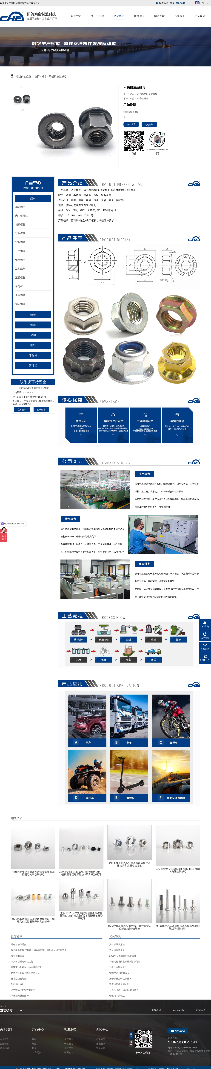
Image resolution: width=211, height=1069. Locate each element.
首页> (37, 76)
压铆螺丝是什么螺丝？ (120, 978)
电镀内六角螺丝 (117, 995)
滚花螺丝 (20, 277)
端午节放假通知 (18, 944)
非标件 (33, 355)
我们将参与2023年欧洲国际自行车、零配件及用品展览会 (39, 950)
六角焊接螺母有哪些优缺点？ (25, 973)
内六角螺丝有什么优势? (22, 961)
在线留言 (41, 409)
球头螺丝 (20, 233)
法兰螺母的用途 (117, 944)
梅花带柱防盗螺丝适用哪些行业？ (27, 967)
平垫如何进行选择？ (21, 995)
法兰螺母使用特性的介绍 (23, 990)
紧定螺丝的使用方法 (119, 984)
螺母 (33, 325)
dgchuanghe (178, 1010)
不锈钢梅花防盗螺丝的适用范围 (124, 961)
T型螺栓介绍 (17, 984)
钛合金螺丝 (142, 98)
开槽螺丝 (20, 251)
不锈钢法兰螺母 (58, 76)
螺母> (45, 76)
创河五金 (200, 1010)
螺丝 (33, 198)
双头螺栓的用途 (117, 950)
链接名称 (156, 1010)
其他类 (33, 365)
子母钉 (19, 286)
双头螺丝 (20, 268)
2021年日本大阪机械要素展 (122, 956)
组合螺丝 (20, 260)
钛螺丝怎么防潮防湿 (119, 973)
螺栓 (33, 314)
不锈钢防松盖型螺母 (147, 94)
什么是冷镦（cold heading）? (123, 990)
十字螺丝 (20, 295)
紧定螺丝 (20, 304)
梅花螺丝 (20, 206)
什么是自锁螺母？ (118, 967)
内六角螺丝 (21, 215)
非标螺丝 (20, 242)
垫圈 (33, 335)
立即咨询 (22, 409)
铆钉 (33, 345)
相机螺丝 (20, 224)
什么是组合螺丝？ (20, 978)
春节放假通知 (17, 956)
